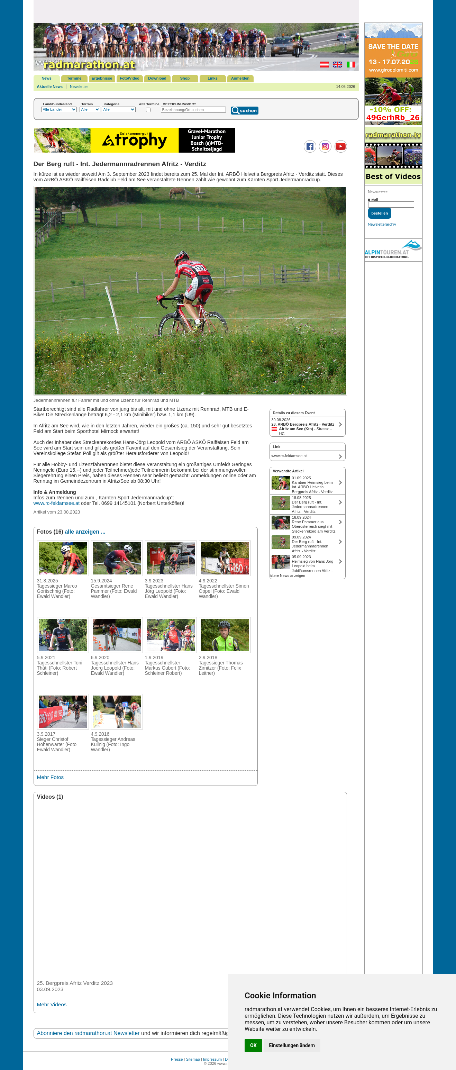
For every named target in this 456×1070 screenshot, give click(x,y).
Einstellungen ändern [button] (292, 1045)
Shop (185, 78)
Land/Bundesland (57, 104)
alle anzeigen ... (85, 532)
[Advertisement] (196, 11)
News (47, 78)
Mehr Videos (52, 1004)
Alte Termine (149, 104)
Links (213, 78)
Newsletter (79, 86)
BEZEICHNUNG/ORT (179, 104)
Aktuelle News (50, 86)
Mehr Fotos (50, 777)
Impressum (212, 1059)
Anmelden (240, 78)
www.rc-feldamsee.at (57, 503)
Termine (74, 78)
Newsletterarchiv (382, 224)
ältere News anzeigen (287, 575)
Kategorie (112, 104)
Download (157, 78)
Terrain (87, 104)
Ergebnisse (102, 78)
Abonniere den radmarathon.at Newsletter (88, 1033)
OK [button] (253, 1045)
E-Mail (373, 199)
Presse (177, 1059)
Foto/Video (129, 78)
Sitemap (193, 1059)
